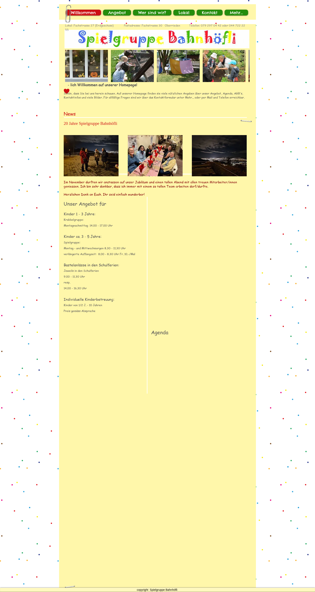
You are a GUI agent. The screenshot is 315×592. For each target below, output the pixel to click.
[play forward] (245, 66)
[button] (86, 66)
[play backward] (70, 66)
